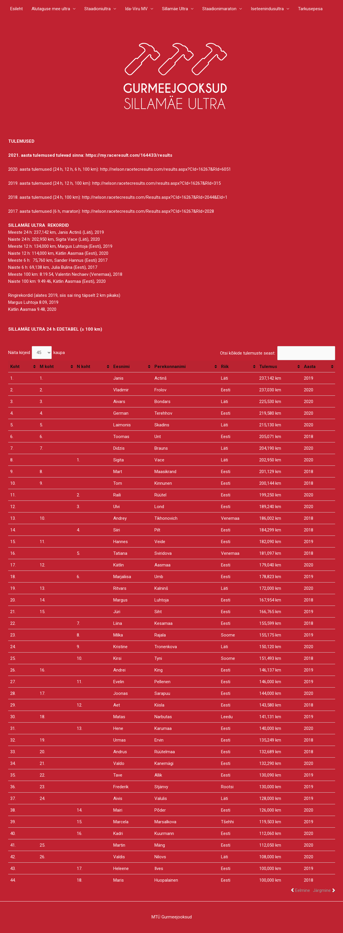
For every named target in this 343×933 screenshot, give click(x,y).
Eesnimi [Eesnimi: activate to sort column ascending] (121, 366)
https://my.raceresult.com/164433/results (129, 155)
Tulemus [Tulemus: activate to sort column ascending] (268, 366)
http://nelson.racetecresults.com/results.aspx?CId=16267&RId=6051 (165, 169)
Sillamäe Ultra (175, 8)
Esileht (16, 8)
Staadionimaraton (219, 8)
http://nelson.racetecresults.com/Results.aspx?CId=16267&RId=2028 (148, 211)
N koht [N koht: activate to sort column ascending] (83, 366)
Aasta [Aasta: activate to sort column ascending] (310, 366)
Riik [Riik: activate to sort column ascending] (225, 366)
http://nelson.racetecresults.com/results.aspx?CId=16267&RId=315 (156, 183)
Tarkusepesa (310, 8)
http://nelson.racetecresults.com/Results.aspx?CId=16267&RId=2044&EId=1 (154, 197)
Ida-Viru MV (136, 8)
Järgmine (322, 890)
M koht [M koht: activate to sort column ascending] (47, 366)
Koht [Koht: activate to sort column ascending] (15, 366)
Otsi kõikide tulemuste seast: (277, 353)
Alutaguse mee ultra (51, 8)
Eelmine (302, 890)
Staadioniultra (97, 8)
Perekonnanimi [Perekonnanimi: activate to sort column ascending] (170, 366)
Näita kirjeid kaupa (36, 352)
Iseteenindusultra (267, 8)
